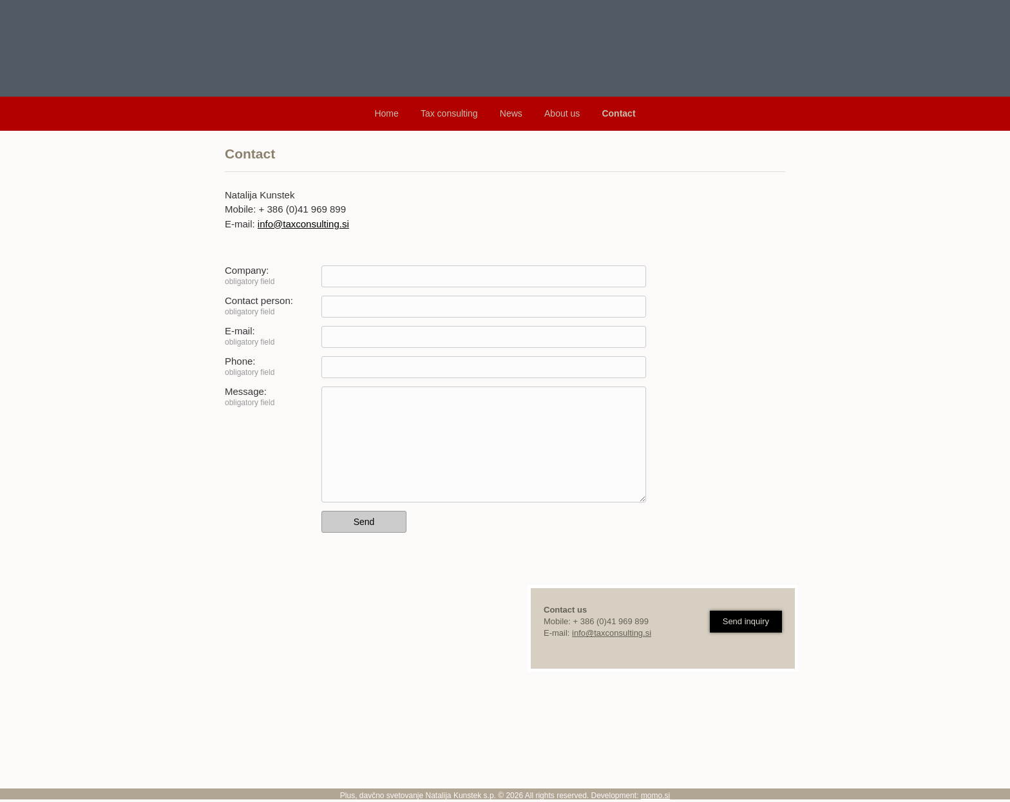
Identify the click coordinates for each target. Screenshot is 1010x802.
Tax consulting (449, 113)
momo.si (655, 795)
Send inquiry (746, 621)
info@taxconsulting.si (303, 223)
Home (386, 113)
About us (562, 113)
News (511, 113)
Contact (618, 113)
